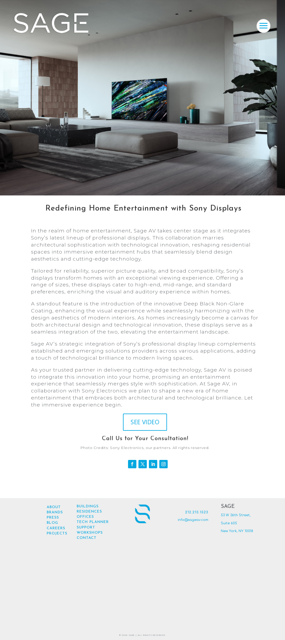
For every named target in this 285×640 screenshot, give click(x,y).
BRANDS (55, 512)
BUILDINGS (88, 506)
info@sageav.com (193, 520)
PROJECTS (57, 534)
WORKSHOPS (90, 533)
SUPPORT (86, 528)
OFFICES (85, 517)
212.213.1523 (196, 512)
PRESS (53, 518)
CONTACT (86, 538)
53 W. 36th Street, (236, 515)
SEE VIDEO (145, 425)
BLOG (52, 523)
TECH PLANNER (93, 522)
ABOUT (54, 507)
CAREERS (56, 528)
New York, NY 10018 (237, 531)
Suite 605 (229, 523)
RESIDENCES (89, 512)
